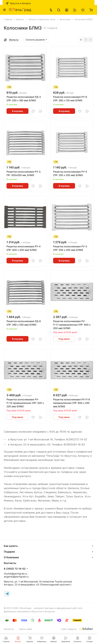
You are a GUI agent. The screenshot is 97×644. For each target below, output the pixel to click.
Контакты (9, 629)
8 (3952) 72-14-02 (14, 568)
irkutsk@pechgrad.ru (15, 573)
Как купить (11, 545)
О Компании (11, 557)
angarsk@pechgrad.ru (16, 576)
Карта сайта (25, 629)
